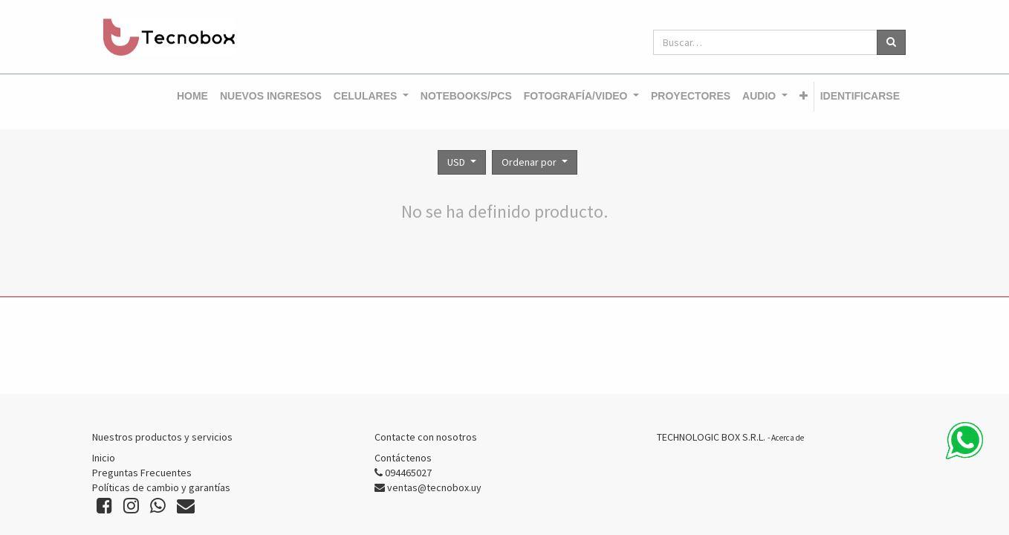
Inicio (103, 457)
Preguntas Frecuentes (142, 472)
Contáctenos (403, 457)
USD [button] (457, 162)
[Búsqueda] (891, 42)
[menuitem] (192, 96)
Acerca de (787, 437)
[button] (804, 96)
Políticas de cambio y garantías (161, 487)
